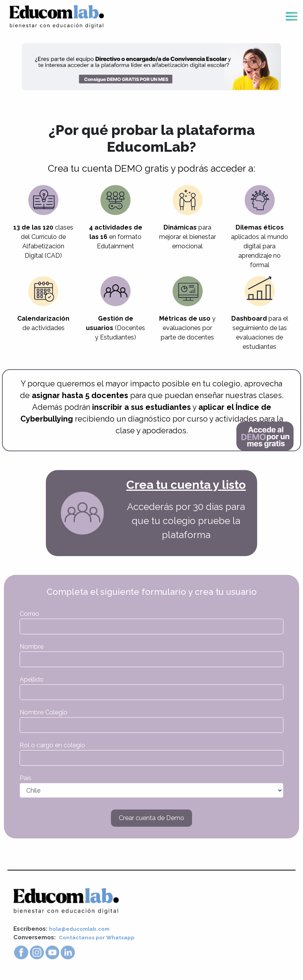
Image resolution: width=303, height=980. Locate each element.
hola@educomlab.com (82, 929)
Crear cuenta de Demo (151, 818)
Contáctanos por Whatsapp (100, 938)
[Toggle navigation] (291, 17)
